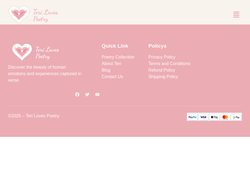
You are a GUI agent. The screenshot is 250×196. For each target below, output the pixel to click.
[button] (236, 15)
